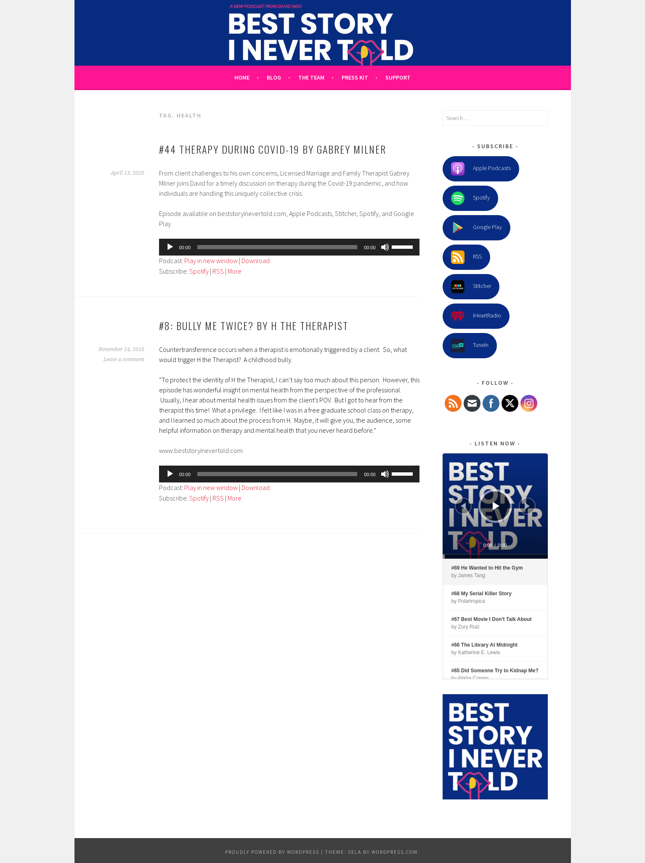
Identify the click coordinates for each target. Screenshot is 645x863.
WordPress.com (395, 852)
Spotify (199, 271)
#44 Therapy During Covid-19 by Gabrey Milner (272, 149)
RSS (218, 271)
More (235, 271)
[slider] (277, 247)
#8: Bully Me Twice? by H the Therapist (253, 325)
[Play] (170, 247)
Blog (274, 77)
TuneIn (469, 345)
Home (242, 77)
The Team (311, 77)
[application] (289, 247)
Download (256, 260)
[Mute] (385, 247)
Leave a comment (124, 359)
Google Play (476, 227)
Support (398, 77)
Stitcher (471, 286)
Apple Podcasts (481, 169)
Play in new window (211, 260)
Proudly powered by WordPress (272, 852)
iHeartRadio (476, 316)
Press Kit (355, 77)
